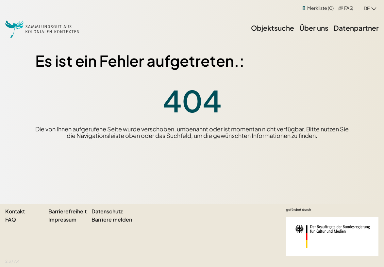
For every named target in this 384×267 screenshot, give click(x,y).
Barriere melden (112, 219)
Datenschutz (107, 211)
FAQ (348, 8)
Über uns (313, 28)
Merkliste (320, 8)
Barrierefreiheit (67, 211)
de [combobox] (367, 8)
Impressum (62, 219)
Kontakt (15, 211)
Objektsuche (272, 28)
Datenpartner (356, 28)
